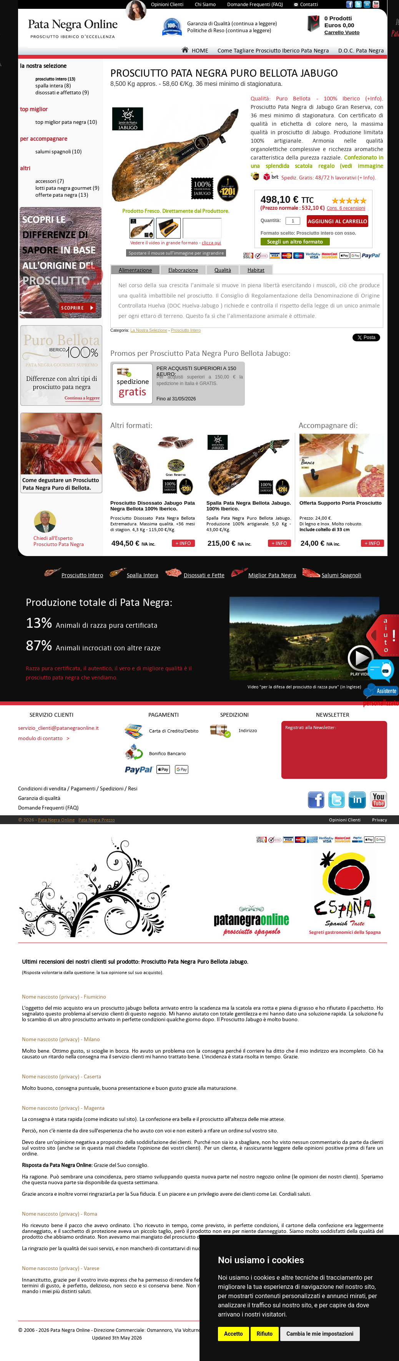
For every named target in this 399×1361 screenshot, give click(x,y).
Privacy (379, 820)
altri (25, 168)
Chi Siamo (205, 4)
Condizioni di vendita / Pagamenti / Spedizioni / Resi (77, 789)
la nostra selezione (43, 66)
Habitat (256, 270)
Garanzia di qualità (39, 798)
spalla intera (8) (53, 86)
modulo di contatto (40, 738)
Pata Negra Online (56, 820)
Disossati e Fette (204, 575)
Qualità (222, 270)
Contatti (309, 4)
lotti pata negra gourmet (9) (67, 188)
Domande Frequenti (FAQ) (255, 4)
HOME (194, 50)
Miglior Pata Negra (272, 575)
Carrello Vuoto (341, 32)
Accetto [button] (233, 1334)
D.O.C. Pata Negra (361, 50)
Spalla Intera (142, 575)
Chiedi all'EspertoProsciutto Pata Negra (58, 541)
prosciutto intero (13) (55, 79)
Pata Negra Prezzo (96, 820)
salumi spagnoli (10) (58, 152)
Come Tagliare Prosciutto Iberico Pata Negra (273, 50)
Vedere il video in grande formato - (175, 242)
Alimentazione (135, 270)
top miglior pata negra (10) (66, 122)
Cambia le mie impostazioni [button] (319, 1334)
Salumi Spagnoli (341, 575)
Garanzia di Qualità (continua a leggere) (232, 23)
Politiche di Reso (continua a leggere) (229, 30)
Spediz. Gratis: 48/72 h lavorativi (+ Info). (328, 177)
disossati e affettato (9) (62, 92)
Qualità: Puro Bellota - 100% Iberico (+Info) (316, 98)
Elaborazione (183, 270)
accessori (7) (49, 181)
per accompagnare (43, 138)
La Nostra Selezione (148, 330)
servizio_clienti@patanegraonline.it (58, 728)
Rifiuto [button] (265, 1334)
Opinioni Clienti (167, 4)
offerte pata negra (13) (61, 195)
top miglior (34, 109)
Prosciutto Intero (186, 330)
